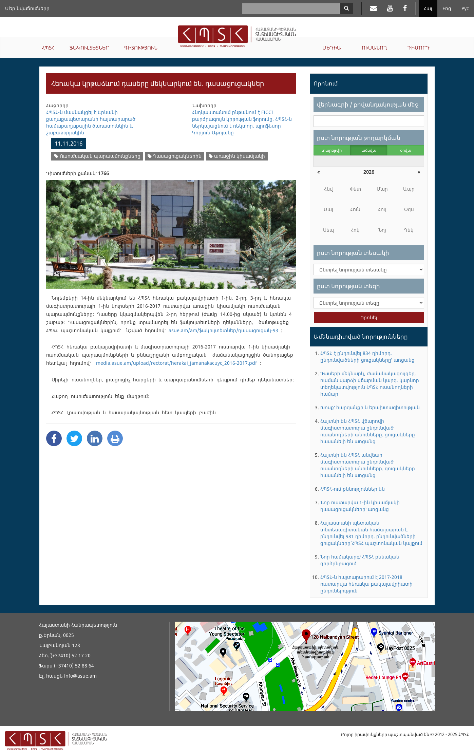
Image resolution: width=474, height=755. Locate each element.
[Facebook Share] (54, 438)
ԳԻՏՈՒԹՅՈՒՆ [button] (140, 47)
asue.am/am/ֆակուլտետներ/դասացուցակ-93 (223, 330)
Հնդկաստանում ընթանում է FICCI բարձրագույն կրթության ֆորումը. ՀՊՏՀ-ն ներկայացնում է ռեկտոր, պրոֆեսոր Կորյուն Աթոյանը (242, 122)
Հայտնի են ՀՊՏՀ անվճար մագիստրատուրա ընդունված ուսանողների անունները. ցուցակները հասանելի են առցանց (367, 465)
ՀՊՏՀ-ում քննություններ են (352, 489)
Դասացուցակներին (175, 156)
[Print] (115, 438)
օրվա (405, 150)
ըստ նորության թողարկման (358, 137)
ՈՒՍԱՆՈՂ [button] (374, 47)
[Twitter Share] (74, 438)
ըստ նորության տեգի (348, 286)
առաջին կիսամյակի (237, 156)
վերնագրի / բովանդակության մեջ (367, 104)
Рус (465, 8)
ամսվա (368, 150)
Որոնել (368, 317)
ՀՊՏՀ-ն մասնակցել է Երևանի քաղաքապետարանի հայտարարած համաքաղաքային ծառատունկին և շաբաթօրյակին (90, 122)
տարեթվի (332, 150)
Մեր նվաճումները (27, 8)
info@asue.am (80, 676)
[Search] (346, 8)
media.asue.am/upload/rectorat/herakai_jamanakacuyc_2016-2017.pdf (176, 363)
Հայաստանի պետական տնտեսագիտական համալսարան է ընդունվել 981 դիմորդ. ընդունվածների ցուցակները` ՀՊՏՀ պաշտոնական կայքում (371, 533)
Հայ (428, 8)
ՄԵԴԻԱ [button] (331, 47)
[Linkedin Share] (94, 438)
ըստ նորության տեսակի (353, 253)
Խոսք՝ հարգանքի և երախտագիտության (370, 407)
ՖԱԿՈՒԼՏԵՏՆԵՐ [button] (89, 47)
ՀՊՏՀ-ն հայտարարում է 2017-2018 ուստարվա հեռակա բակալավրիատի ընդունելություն (366, 584)
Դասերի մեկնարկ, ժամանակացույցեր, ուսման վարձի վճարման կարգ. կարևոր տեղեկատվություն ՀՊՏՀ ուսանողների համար (369, 383)
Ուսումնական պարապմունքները (97, 156)
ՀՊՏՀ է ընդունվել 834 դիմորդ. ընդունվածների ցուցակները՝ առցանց (367, 356)
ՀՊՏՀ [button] (48, 47)
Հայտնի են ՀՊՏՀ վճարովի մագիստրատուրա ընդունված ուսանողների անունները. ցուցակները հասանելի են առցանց (367, 431)
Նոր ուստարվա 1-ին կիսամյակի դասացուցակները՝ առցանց (360, 505)
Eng (446, 8)
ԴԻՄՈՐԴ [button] (418, 47)
